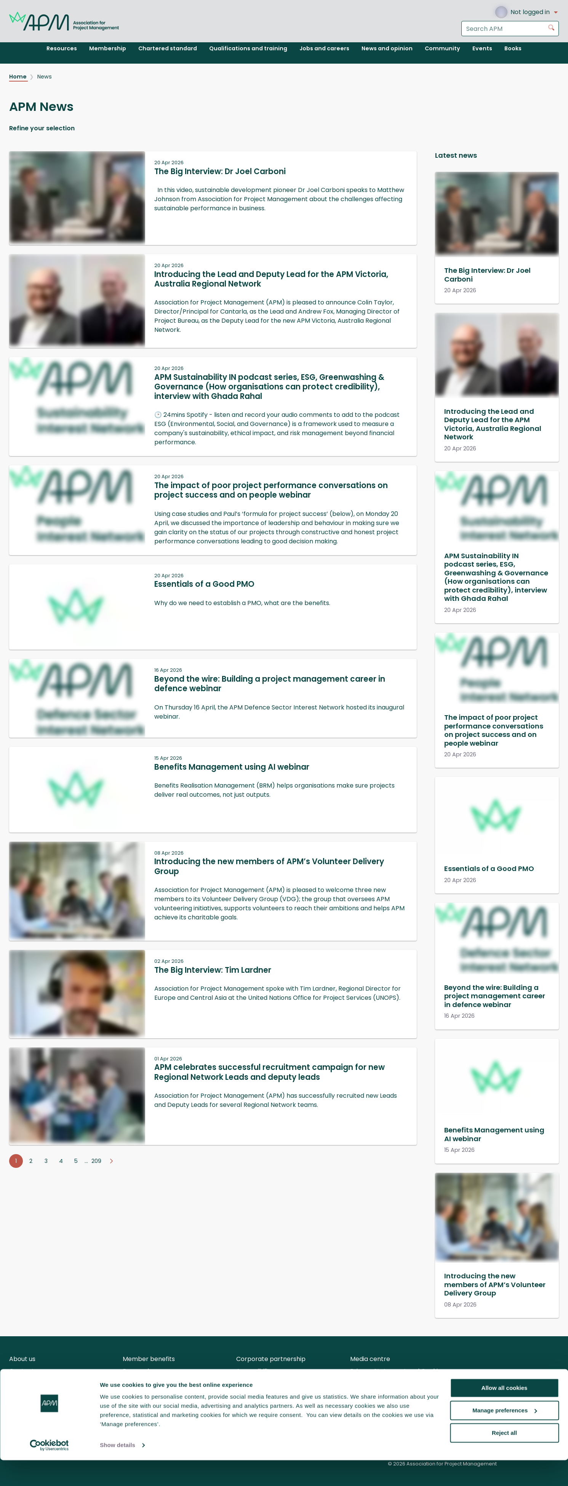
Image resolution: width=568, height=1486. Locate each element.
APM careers (142, 1383)
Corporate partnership (271, 1359)
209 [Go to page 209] (96, 1161)
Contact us (25, 1371)
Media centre (370, 1359)
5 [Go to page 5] (76, 1161)
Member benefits (149, 1359)
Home (18, 76)
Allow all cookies (505, 1414)
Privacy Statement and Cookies (397, 1371)
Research (137, 1371)
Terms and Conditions (383, 1383)
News (44, 76)
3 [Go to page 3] (46, 1161)
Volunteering (28, 1383)
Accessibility (254, 1371)
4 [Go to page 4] (61, 1161)
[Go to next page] (111, 1161)
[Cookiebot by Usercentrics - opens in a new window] (49, 1471)
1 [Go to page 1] (16, 1161)
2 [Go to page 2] (30, 1161)
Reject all (504, 1458)
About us (22, 1359)
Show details (117, 1471)
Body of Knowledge (264, 1383)
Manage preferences (504, 1436)
